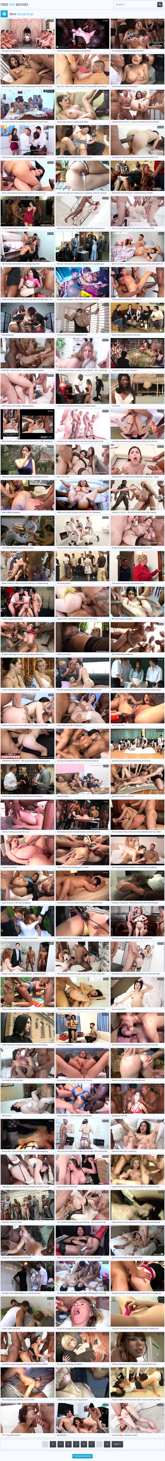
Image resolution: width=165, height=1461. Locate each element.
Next (117, 1444)
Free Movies (14, 4)
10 (107, 1444)
